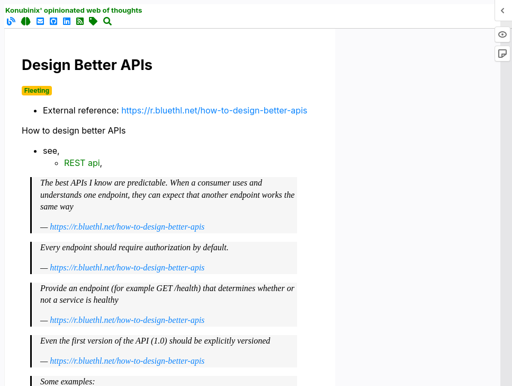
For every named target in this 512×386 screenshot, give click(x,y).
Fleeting (36, 90)
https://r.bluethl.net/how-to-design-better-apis (214, 110)
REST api (82, 162)
